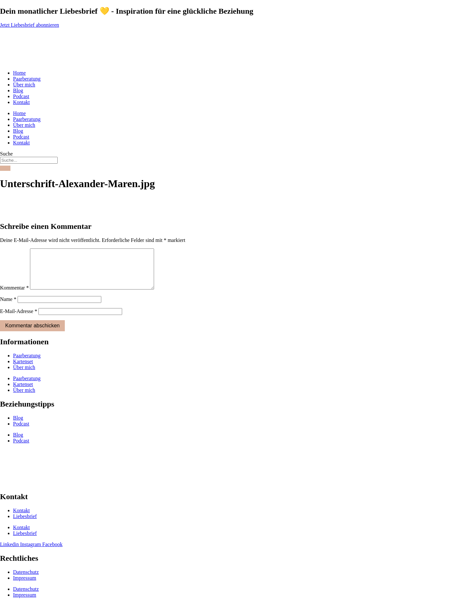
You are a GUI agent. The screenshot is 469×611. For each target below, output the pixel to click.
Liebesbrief (25, 524)
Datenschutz (26, 580)
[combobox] (29, 160)
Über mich (24, 84)
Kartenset (23, 369)
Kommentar (14, 295)
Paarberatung (26, 79)
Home (19, 73)
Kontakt (21, 102)
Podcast (21, 96)
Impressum (24, 586)
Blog (18, 90)
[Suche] (5, 168)
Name (8, 307)
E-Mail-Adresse (18, 319)
